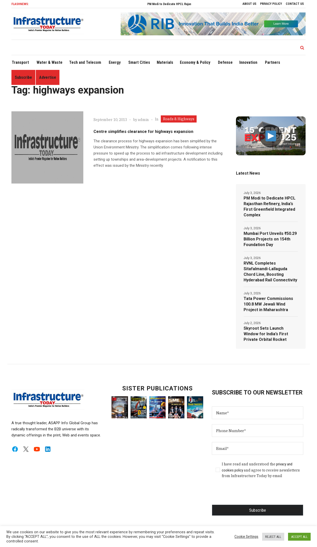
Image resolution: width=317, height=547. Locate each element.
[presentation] (250, 495)
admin (143, 119)
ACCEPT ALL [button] (299, 537)
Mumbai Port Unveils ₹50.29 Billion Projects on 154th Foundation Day (270, 239)
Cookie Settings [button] (246, 536)
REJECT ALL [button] (273, 537)
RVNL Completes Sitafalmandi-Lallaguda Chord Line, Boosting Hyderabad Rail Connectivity (270, 271)
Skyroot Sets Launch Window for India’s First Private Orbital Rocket (266, 334)
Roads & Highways (178, 119)
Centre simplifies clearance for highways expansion (143, 131)
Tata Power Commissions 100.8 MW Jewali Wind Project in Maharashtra (268, 304)
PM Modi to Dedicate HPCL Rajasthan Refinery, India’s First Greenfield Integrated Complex (269, 206)
